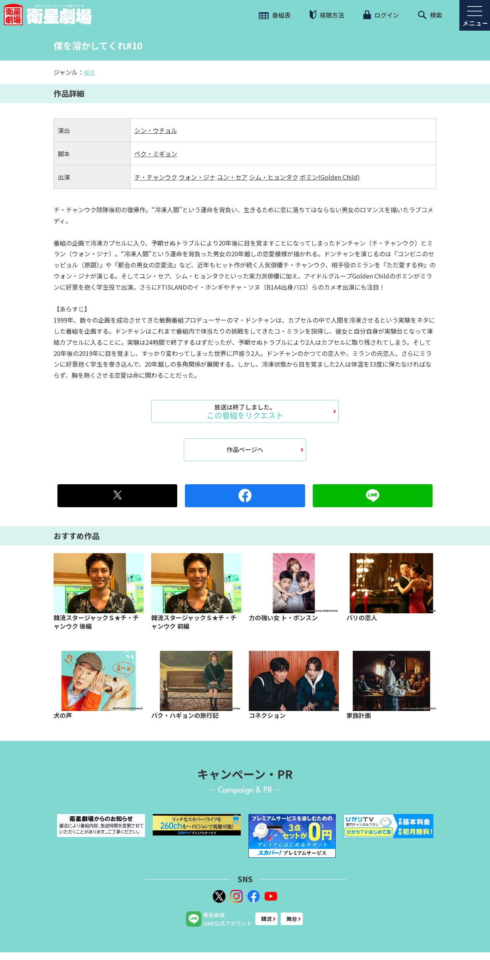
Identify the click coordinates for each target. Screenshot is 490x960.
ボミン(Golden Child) (330, 177)
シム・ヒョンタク (273, 177)
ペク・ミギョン (155, 153)
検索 (430, 15)
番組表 (275, 15)
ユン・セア (232, 177)
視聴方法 (327, 15)
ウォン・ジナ (197, 177)
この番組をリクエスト (245, 411)
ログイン (381, 15)
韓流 (89, 72)
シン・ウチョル (155, 130)
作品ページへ (245, 449)
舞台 (291, 918)
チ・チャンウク (155, 177)
